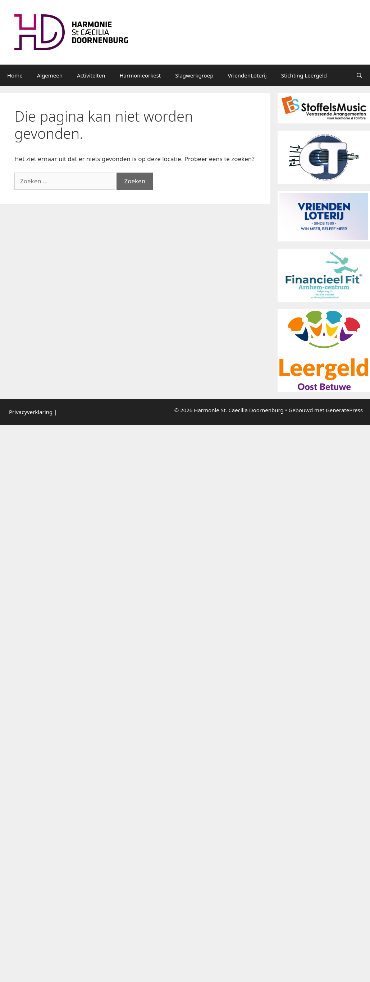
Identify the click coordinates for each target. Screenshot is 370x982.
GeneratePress (344, 410)
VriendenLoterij (247, 75)
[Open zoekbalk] (359, 75)
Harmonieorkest (140, 75)
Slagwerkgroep (194, 75)
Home (15, 75)
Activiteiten (91, 75)
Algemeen (50, 75)
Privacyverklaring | (33, 411)
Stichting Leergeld (304, 75)
